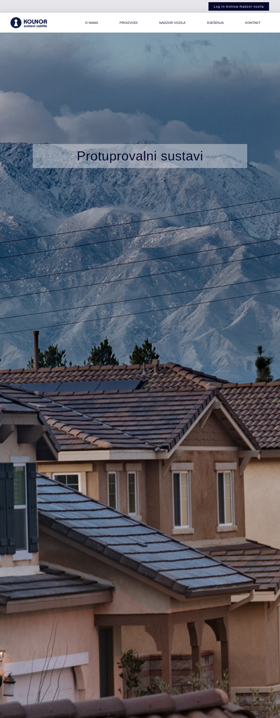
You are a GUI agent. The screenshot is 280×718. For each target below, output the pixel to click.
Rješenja (215, 22)
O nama (91, 22)
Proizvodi (128, 22)
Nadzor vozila (172, 22)
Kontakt (253, 22)
